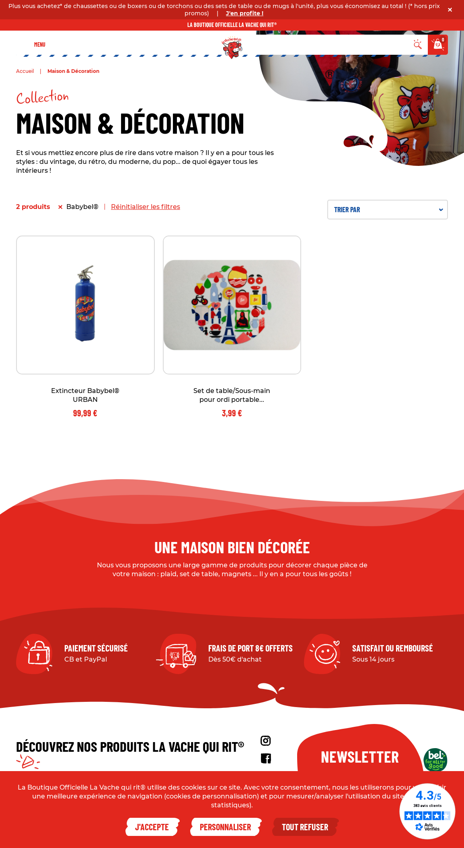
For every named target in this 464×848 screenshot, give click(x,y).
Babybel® (82, 207)
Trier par (388, 209)
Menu (39, 44)
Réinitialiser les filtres (145, 207)
